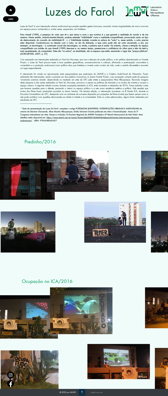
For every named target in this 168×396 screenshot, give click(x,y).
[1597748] (10, 375)
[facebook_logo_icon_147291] (10, 383)
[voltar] (11, 19)
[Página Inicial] (10, 10)
